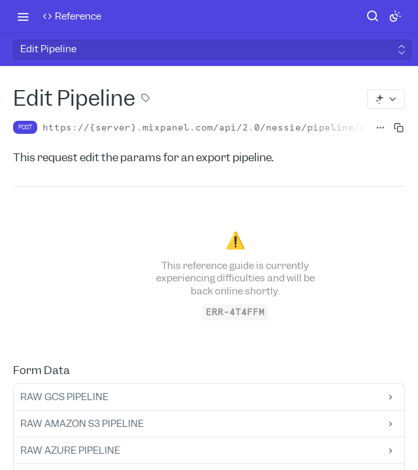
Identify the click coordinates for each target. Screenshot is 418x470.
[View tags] (145, 99)
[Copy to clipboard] (395, 127)
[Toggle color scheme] (395, 16)
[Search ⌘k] (372, 16)
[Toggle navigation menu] (23, 16)
